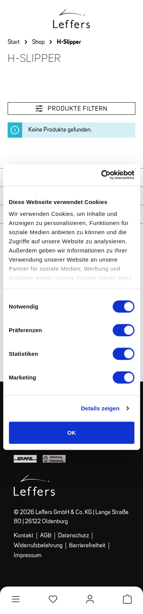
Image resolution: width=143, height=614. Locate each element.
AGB (45, 536)
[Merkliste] (53, 599)
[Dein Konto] (90, 599)
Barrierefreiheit (87, 546)
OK (71, 432)
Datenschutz (73, 536)
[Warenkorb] (127, 599)
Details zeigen (100, 408)
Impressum (28, 556)
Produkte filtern (71, 108)
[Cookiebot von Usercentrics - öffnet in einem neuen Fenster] (101, 175)
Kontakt (24, 536)
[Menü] (15, 599)
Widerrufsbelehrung (38, 546)
